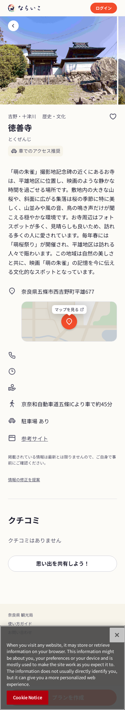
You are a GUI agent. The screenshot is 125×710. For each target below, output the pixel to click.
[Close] (117, 635)
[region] (62, 668)
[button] (62, 564)
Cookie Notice (27, 697)
